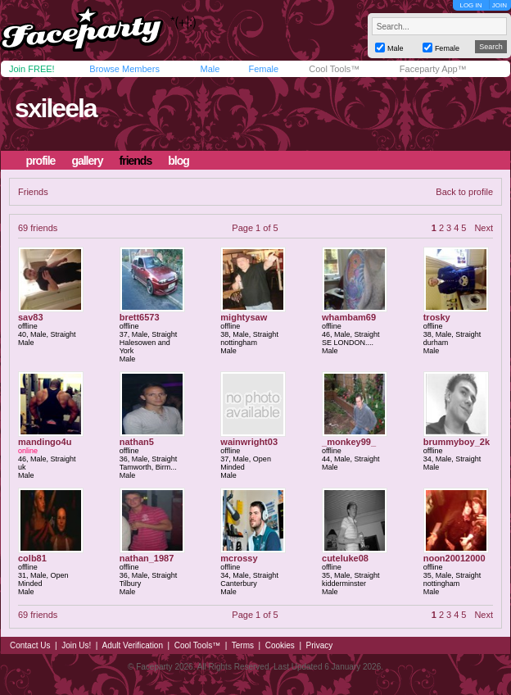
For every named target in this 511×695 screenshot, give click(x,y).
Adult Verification (132, 645)
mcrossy (238, 558)
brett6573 (140, 317)
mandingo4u (44, 442)
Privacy (319, 645)
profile (41, 160)
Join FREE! (32, 69)
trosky (436, 317)
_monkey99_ (349, 442)
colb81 (32, 558)
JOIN (499, 5)
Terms (243, 645)
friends (136, 160)
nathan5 (137, 442)
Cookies (280, 645)
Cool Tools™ (334, 69)
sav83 (30, 317)
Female (263, 69)
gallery (86, 160)
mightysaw (243, 317)
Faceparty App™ (433, 69)
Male (209, 69)
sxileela (56, 108)
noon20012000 (454, 558)
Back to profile (464, 192)
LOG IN (470, 5)
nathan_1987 (147, 558)
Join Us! (76, 645)
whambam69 (349, 317)
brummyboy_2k (456, 442)
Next (483, 228)
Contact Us (30, 645)
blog (178, 160)
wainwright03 (249, 442)
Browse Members (124, 69)
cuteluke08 (345, 558)
